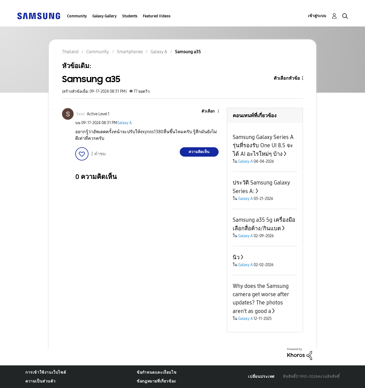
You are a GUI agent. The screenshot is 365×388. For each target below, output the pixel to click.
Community (77, 16)
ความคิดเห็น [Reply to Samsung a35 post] (199, 151)
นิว (236, 257)
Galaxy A (124, 123)
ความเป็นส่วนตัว (40, 381)
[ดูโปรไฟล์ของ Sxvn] (80, 114)
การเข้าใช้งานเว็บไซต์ (45, 372)
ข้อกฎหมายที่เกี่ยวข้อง (156, 381)
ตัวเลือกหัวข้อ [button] (287, 78)
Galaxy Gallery (104, 16)
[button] (209, 111)
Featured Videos (156, 16)
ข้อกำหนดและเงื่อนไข (156, 372)
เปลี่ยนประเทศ (261, 376)
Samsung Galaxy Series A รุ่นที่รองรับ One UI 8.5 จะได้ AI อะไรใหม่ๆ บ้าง (263, 145)
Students (129, 16)
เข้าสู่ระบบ (317, 16)
